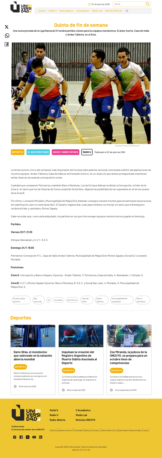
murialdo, (58, 300)
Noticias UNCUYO (113, 10)
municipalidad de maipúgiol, (119, 300)
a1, (49, 300)
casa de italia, (85, 300)
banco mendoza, (141, 300)
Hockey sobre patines (65, 152)
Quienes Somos (65, 430)
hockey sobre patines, (19, 300)
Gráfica (87, 430)
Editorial (53, 430)
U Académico (82, 10)
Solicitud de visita (108, 430)
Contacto (96, 430)
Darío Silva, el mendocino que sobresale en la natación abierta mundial (33, 355)
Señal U (42, 10)
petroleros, (72, 300)
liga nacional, (38, 300)
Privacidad (77, 430)
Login (145, 430)
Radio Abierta (66, 10)
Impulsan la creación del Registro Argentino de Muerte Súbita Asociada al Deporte (79, 357)
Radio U (53, 10)
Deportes (17, 152)
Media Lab (97, 10)
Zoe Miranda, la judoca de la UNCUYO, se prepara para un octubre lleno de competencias (128, 357)
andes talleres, (100, 300)
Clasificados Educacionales (129, 430)
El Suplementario (38, 152)
